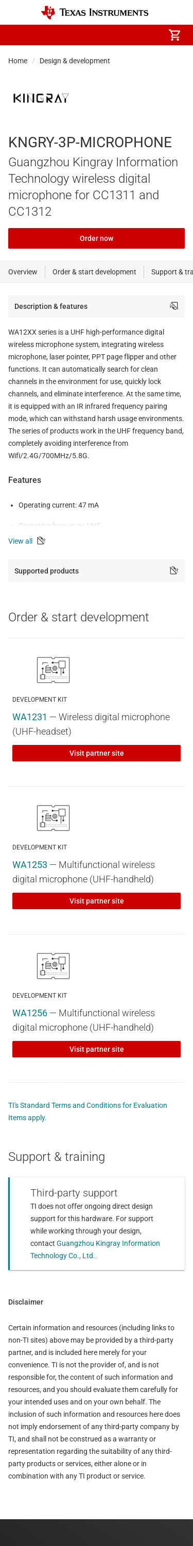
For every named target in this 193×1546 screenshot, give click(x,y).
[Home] (95, 13)
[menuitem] (88, 35)
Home (17, 61)
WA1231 (29, 716)
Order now (96, 238)
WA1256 (29, 1012)
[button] (18, 35)
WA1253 (29, 864)
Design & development (75, 61)
